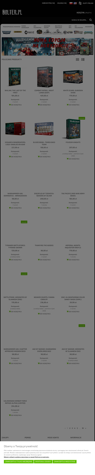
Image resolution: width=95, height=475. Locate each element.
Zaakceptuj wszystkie (64, 461)
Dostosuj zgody (43, 461)
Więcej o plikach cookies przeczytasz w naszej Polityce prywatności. (26, 457)
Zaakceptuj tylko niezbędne (18, 461)
